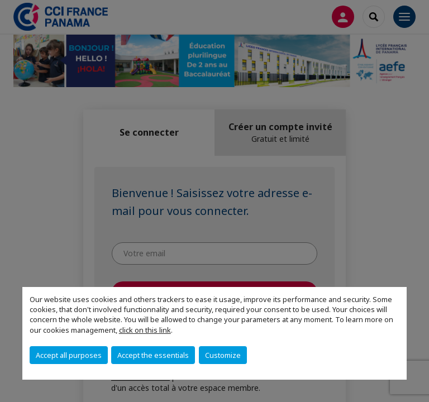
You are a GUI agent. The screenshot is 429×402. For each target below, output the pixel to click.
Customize (223, 355)
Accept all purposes (69, 355)
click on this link (145, 330)
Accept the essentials (153, 355)
